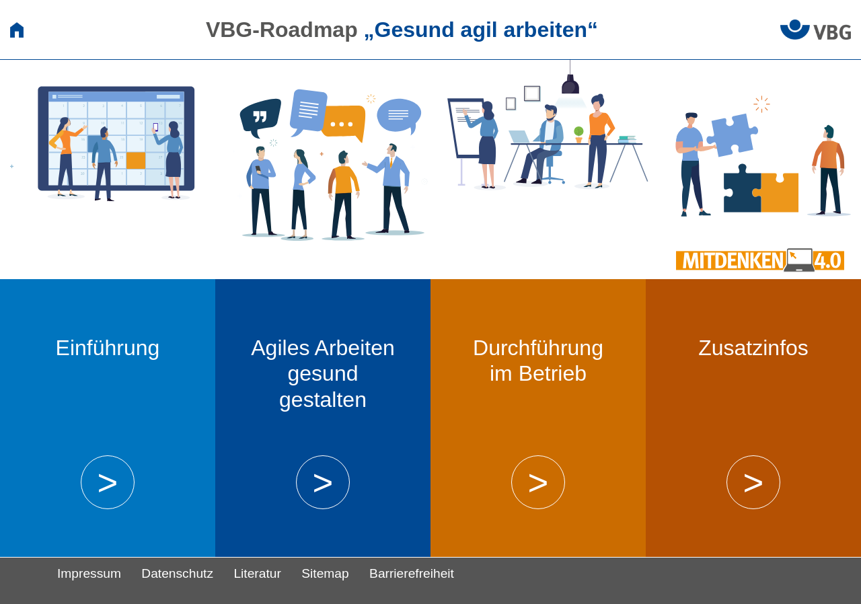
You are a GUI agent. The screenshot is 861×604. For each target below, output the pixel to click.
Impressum (89, 573)
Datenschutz (177, 573)
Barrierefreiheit (411, 573)
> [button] (107, 482)
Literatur (256, 573)
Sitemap (324, 573)
